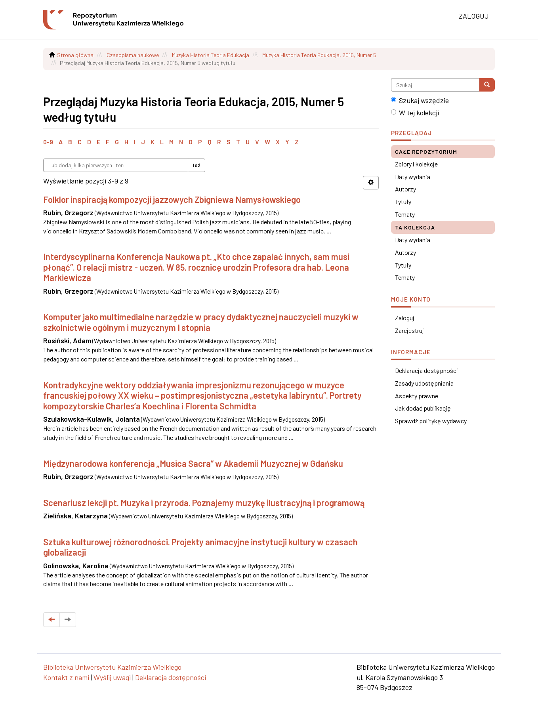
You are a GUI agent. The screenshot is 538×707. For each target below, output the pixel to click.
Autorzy (405, 189)
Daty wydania (412, 176)
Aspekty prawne (416, 395)
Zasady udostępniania (424, 383)
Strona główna (75, 55)
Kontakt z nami (66, 677)
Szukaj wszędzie (420, 100)
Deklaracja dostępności (426, 370)
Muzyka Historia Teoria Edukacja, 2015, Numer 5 (319, 55)
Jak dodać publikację (423, 408)
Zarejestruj (409, 330)
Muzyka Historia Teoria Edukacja (210, 55)
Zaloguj (404, 317)
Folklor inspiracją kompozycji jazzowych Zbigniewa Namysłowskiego (172, 199)
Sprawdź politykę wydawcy (431, 420)
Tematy (405, 214)
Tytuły (403, 201)
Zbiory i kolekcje (416, 164)
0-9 (48, 141)
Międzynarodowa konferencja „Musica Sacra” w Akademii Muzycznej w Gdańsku (193, 463)
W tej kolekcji (415, 112)
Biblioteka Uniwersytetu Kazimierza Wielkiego (112, 667)
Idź (196, 165)
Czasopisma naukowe (133, 55)
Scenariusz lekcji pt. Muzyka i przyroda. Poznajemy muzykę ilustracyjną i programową (203, 502)
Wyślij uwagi (112, 677)
